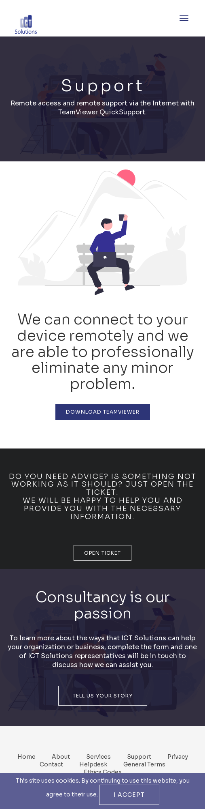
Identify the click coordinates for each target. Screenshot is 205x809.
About (61, 756)
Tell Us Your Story (103, 696)
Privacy (177, 756)
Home (26, 756)
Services (98, 756)
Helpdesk (93, 764)
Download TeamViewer (102, 412)
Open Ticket (102, 553)
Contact (51, 764)
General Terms (144, 764)
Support (139, 756)
